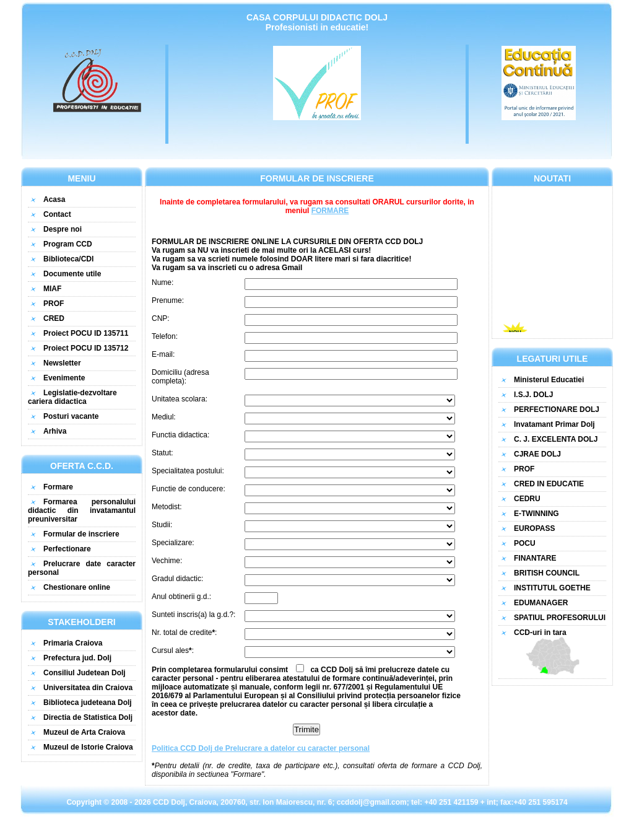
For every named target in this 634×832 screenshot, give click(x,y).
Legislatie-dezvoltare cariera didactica (72, 397)
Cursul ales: (173, 650)
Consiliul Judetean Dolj (84, 672)
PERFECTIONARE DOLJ (556, 409)
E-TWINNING (536, 513)
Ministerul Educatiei (549, 379)
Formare (58, 487)
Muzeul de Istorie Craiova (88, 747)
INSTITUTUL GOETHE (552, 588)
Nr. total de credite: (184, 632)
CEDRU (527, 498)
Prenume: (168, 300)
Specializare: (173, 542)
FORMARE (330, 210)
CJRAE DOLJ (537, 454)
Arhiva (54, 431)
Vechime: (167, 560)
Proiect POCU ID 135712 (85, 348)
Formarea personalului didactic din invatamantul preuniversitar (82, 510)
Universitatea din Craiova (87, 687)
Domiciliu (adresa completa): (180, 376)
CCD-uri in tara (552, 651)
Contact (57, 214)
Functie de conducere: (188, 488)
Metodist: (167, 506)
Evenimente (64, 378)
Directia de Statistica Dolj (87, 717)
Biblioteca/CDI (68, 259)
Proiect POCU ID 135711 (85, 333)
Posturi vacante (70, 416)
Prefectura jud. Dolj (77, 658)
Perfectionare (67, 549)
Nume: (162, 282)
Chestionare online (76, 587)
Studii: (162, 524)
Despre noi (62, 229)
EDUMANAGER (541, 602)
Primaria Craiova (72, 643)
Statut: (162, 453)
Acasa (54, 199)
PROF (53, 303)
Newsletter (62, 363)
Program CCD (67, 244)
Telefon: (165, 336)
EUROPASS (534, 528)
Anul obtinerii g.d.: (181, 596)
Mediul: (164, 417)
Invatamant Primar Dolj (554, 424)
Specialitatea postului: (188, 470)
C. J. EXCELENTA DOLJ (555, 439)
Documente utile (72, 273)
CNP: (161, 318)
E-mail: (163, 354)
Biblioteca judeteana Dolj (87, 702)
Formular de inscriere (81, 534)
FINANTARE (535, 558)
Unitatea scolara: (179, 399)
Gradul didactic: (177, 578)
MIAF (52, 288)
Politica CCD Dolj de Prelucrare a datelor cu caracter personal (261, 748)
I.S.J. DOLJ (533, 394)
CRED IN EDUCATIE (549, 483)
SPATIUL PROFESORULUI (560, 617)
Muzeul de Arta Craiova (84, 732)
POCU (525, 543)
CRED (53, 318)
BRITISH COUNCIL (547, 573)
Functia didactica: (180, 435)
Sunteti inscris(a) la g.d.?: (193, 614)
